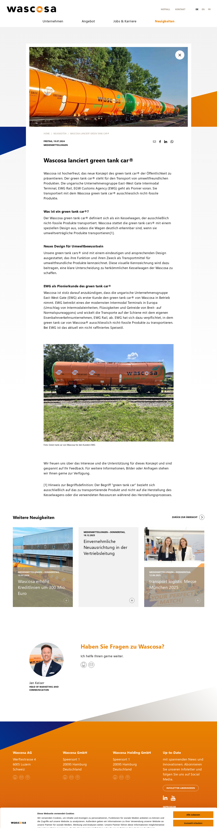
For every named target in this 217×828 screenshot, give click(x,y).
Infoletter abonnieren (180, 788)
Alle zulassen (193, 796)
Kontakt (180, 9)
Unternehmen (53, 21)
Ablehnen (193, 813)
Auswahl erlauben (193, 804)
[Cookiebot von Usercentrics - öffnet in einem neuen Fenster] (18, 822)
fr (209, 9)
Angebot (88, 21)
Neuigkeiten (164, 21)
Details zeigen (151, 822)
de (197, 9)
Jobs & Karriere (124, 21)
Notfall (165, 9)
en (203, 9)
